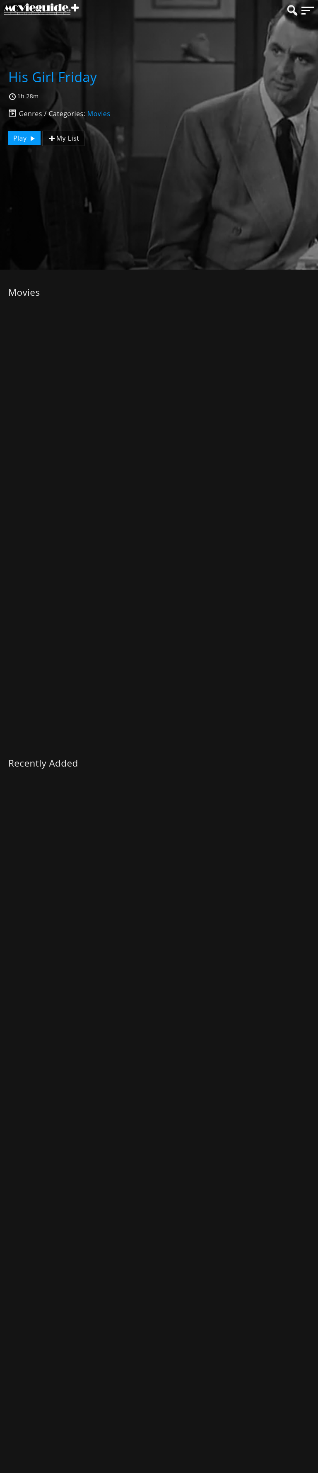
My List (63, 138)
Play (25, 138)
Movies (99, 113)
